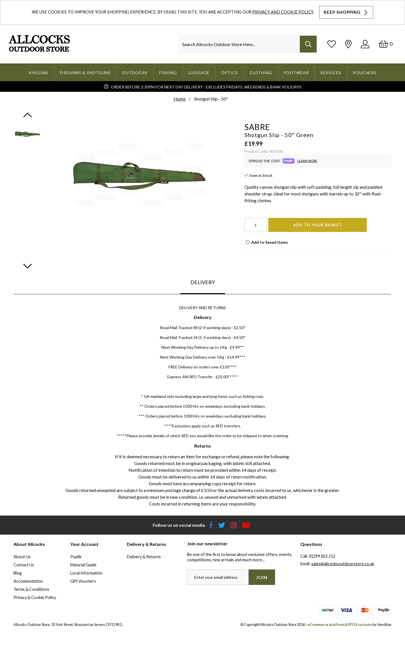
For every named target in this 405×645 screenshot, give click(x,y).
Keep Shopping (346, 12)
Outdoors (135, 72)
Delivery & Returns (144, 556)
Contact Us (24, 564)
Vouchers (365, 72)
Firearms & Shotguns (85, 72)
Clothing (260, 72)
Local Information (86, 573)
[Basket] (385, 44)
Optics (229, 72)
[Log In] (365, 44)
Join (261, 577)
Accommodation (28, 581)
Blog (18, 573)
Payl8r (76, 556)
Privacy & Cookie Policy (35, 597)
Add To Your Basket (317, 224)
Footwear (296, 72)
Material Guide (83, 564)
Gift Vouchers (83, 581)
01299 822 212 (322, 556)
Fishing (168, 72)
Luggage (199, 72)
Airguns (38, 72)
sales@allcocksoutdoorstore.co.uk (342, 563)
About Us (22, 556)
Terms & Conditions (31, 589)
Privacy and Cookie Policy (282, 11)
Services (330, 72)
